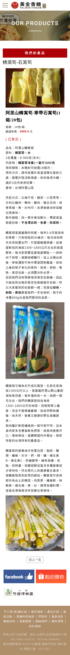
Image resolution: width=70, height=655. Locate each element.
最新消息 (58, 616)
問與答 (42, 616)
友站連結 (35, 626)
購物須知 (9, 621)
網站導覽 (58, 621)
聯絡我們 (41, 621)
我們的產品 (35, 53)
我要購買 (25, 621)
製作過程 (37, 611)
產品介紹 (53, 611)
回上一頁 (35, 559)
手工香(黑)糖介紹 (15, 611)
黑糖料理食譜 (25, 616)
